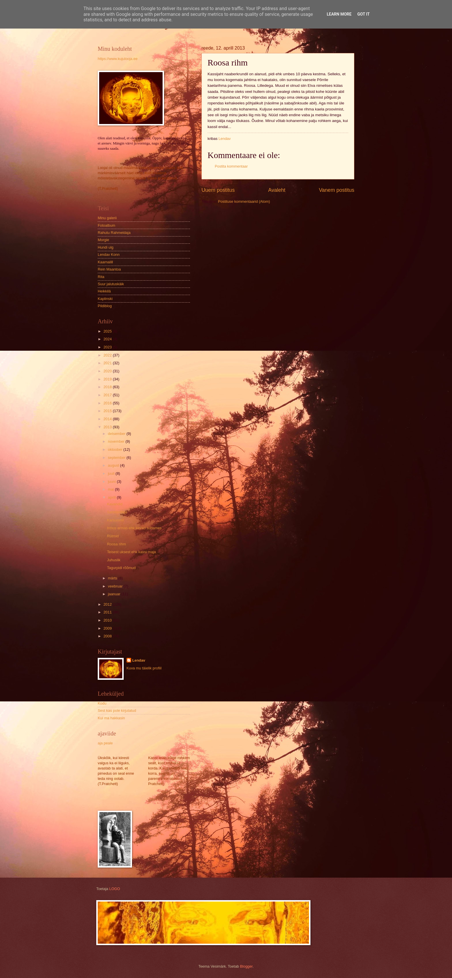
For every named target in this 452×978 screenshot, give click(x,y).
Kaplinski (105, 298)
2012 (108, 604)
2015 (108, 411)
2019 (108, 379)
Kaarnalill (105, 262)
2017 (108, 395)
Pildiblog (105, 306)
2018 (108, 387)
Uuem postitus (218, 190)
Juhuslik (113, 560)
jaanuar (114, 594)
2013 (108, 427)
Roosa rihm (116, 544)
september (117, 457)
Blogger (246, 966)
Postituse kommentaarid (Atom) (244, 201)
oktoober (115, 449)
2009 (108, 628)
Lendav (138, 660)
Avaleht (276, 190)
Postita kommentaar (231, 166)
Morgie (103, 240)
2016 (108, 403)
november (116, 441)
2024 (108, 339)
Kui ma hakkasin (111, 718)
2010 (108, 620)
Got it (363, 14)
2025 (108, 331)
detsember (117, 433)
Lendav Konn (109, 254)
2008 (108, 636)
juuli (111, 473)
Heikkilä (104, 291)
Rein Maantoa (109, 269)
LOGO (114, 889)
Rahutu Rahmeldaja (114, 232)
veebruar (115, 586)
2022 (108, 355)
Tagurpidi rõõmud (121, 568)
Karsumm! (115, 520)
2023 (108, 347)
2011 (108, 612)
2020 (108, 371)
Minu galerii (107, 218)
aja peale (105, 743)
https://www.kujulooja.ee (118, 59)
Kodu (102, 703)
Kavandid (115, 504)
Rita (101, 277)
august (114, 465)
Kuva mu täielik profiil (144, 668)
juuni (112, 481)
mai (111, 489)
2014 (108, 419)
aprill (112, 497)
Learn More (339, 14)
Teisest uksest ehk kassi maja (131, 552)
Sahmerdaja (117, 512)
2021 (108, 363)
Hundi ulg (105, 247)
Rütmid (113, 536)
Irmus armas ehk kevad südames (134, 528)
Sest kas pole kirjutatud (117, 710)
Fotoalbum (106, 225)
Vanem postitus (336, 190)
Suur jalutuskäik (111, 284)
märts (113, 578)
